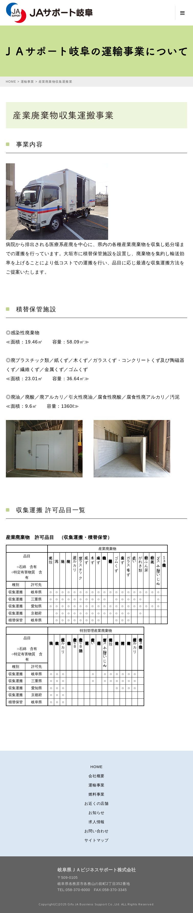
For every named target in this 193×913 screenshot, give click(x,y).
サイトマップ (96, 840)
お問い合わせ (96, 831)
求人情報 (96, 822)
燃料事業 (96, 794)
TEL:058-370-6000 (74, 890)
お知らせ (96, 812)
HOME (96, 766)
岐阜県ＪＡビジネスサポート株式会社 (97, 869)
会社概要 (96, 776)
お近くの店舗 (96, 803)
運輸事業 (96, 785)
